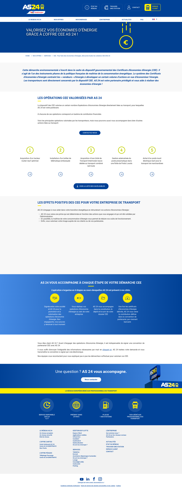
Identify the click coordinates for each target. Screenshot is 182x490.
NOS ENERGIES (81, 20)
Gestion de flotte (80, 431)
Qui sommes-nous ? (112, 433)
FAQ (141, 20)
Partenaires (110, 437)
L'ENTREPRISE (104, 20)
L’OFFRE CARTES (46, 442)
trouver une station (115, 447)
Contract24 (76, 464)
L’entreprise (111, 431)
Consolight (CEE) (78, 462)
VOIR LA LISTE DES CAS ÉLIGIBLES (92, 186)
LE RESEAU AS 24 (34, 20)
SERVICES (47, 56)
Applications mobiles (80, 435)
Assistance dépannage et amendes (84, 456)
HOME (27, 56)
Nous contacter (91, 379)
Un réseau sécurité (46, 435)
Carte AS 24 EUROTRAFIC (48, 446)
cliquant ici (107, 350)
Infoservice (76, 437)
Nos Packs (43, 448)
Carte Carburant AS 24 (47, 444)
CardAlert (76, 439)
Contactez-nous (90, 133)
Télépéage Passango (46, 455)
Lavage (75, 460)
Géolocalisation (78, 443)
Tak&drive (76, 452)
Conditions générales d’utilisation (70, 486)
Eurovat (75, 454)
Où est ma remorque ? (80, 445)
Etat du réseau (44, 437)
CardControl (77, 441)
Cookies (118, 486)
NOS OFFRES (58, 20)
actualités (111, 442)
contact (110, 451)
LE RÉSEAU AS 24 (46, 431)
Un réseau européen (46, 433)
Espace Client (77, 433)
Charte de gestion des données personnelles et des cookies (98, 486)
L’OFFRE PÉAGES (46, 453)
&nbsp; (91, 244)
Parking (75, 466)
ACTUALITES (126, 20)
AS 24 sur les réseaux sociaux (116, 435)
